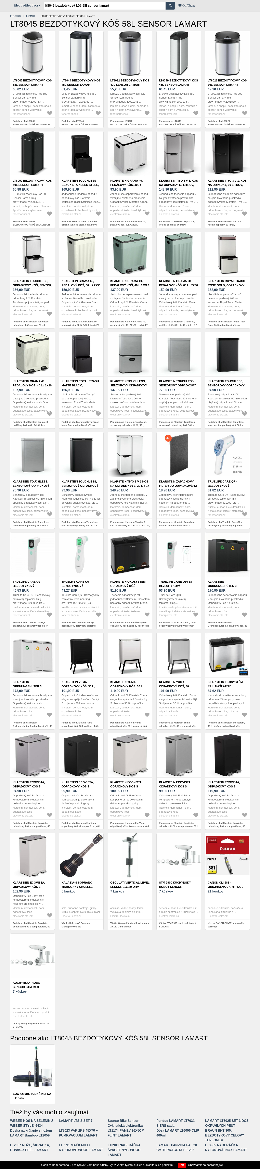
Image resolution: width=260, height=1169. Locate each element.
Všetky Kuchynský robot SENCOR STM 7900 (31, 1025)
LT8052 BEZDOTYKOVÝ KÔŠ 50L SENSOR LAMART (32, 183)
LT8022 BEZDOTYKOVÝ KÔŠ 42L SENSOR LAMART (129, 82)
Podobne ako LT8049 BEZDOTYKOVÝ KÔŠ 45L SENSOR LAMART (177, 124)
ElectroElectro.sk (27, 5)
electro (15, 16)
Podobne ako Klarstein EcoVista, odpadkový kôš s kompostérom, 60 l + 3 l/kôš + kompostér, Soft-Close (178, 826)
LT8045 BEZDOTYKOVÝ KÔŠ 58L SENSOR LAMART (32, 82)
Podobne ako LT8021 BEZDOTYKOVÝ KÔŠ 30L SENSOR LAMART (226, 124)
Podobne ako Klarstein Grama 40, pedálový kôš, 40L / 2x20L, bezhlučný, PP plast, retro (128, 224)
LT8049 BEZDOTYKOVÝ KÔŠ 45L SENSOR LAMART (178, 82)
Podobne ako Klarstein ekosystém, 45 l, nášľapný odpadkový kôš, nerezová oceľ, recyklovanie (226, 726)
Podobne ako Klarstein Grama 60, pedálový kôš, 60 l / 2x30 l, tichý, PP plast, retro (80, 325)
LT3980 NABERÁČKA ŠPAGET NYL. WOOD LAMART (124, 1150)
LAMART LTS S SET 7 (75, 1120)
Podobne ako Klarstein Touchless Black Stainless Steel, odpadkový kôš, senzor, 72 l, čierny (79, 224)
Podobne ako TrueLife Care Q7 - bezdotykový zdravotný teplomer (225, 524)
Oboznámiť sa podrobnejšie (205, 1165)
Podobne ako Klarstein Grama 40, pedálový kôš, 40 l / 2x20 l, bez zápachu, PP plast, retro (30, 425)
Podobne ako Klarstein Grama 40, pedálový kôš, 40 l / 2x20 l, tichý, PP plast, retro (129, 325)
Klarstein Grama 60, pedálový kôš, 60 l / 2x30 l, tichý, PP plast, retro (81, 285)
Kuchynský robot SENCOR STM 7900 (27, 985)
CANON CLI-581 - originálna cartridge (225, 884)
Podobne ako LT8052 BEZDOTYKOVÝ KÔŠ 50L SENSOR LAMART (31, 224)
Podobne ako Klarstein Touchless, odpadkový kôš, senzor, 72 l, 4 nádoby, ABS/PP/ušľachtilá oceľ (31, 325)
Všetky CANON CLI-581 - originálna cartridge (226, 925)
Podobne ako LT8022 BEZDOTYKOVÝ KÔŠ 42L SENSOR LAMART (128, 124)
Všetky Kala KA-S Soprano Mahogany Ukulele (76, 925)
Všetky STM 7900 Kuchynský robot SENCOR (177, 925)
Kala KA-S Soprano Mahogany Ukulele (77, 884)
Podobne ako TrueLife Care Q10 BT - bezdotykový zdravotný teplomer (178, 624)
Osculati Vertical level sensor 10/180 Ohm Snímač (130, 887)
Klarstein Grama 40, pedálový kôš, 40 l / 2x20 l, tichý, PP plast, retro (129, 285)
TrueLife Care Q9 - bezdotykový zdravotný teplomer (30, 586)
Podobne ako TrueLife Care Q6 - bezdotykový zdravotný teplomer (79, 624)
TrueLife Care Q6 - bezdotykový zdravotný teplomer (79, 586)
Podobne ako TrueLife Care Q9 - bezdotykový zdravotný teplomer (30, 624)
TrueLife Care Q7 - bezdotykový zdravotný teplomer (225, 486)
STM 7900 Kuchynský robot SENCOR (175, 884)
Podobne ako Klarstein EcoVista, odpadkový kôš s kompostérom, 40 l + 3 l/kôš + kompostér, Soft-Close (32, 826)
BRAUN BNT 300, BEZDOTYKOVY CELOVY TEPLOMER (224, 1135)
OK (182, 1165)
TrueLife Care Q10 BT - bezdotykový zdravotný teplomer (176, 586)
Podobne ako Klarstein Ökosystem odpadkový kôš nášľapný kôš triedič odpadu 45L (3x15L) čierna (129, 625)
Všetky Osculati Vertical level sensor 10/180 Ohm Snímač (129, 925)
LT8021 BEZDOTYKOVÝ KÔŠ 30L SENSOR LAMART (227, 82)
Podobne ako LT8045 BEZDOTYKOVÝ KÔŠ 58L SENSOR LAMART (31, 124)
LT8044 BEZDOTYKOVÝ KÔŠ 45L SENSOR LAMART (81, 82)
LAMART (30, 16)
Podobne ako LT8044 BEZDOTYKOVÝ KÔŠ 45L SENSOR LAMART (80, 124)
